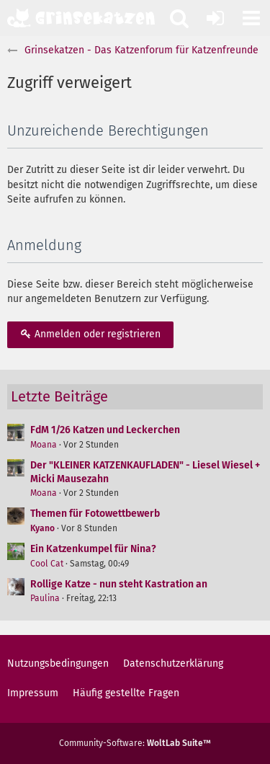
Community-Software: (135, 743)
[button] (251, 18)
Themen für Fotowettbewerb (95, 513)
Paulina (45, 598)
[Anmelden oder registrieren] (215, 18)
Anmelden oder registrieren (90, 334)
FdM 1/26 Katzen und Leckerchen (105, 430)
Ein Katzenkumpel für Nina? (93, 549)
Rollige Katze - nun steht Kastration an (118, 584)
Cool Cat (46, 564)
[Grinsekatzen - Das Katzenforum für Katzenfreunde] (81, 18)
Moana (43, 445)
